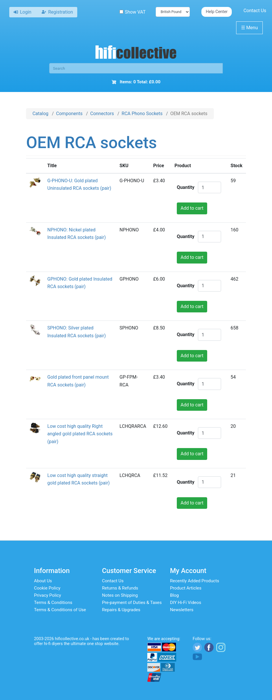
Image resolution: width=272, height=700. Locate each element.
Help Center (216, 11)
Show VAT (133, 12)
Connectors (102, 113)
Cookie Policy (47, 588)
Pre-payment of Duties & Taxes (132, 602)
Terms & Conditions (53, 602)
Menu (249, 27)
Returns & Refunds (120, 588)
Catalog (40, 113)
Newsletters (182, 609)
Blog (174, 595)
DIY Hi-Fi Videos (185, 602)
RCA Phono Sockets (142, 113)
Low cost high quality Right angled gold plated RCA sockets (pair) (80, 433)
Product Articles (186, 588)
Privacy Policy (47, 595)
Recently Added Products (194, 580)
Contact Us (254, 10)
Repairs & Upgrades (121, 609)
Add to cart (192, 208)
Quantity (185, 187)
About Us (43, 580)
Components (69, 113)
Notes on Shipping (120, 595)
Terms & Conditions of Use (60, 609)
